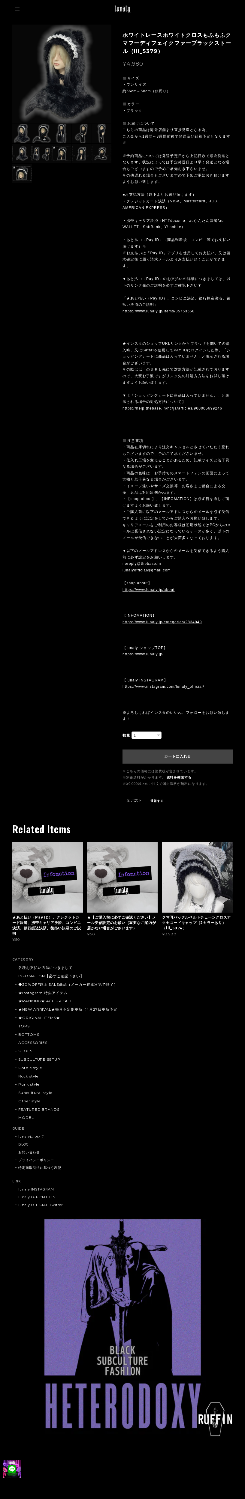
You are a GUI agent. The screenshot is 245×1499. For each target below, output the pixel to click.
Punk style (29, 1084)
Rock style (28, 1076)
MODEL (26, 1117)
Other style (29, 1101)
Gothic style (30, 1067)
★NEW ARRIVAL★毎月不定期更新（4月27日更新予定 (67, 1009)
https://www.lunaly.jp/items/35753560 (158, 311)
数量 (126, 735)
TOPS (24, 1026)
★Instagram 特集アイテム (43, 993)
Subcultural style (35, 1092)
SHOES (25, 1051)
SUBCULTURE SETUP (39, 1059)
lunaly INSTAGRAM (36, 1189)
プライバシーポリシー (36, 1160)
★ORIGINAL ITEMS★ (39, 1017)
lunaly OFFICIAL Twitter (40, 1205)
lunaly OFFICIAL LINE (38, 1197)
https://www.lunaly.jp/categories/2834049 (162, 622)
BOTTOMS (28, 1034)
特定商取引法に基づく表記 (40, 1168)
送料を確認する (179, 777)
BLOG (23, 1144)
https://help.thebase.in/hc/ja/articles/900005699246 (172, 408)
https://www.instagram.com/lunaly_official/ (163, 686)
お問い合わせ (29, 1152)
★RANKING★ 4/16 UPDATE (45, 1001)
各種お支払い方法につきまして (45, 967)
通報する (157, 801)
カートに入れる (177, 756)
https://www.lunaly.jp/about (148, 590)
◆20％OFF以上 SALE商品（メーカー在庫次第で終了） (68, 984)
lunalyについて (31, 1136)
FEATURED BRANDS (38, 1109)
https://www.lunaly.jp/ (143, 654)
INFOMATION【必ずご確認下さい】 (51, 976)
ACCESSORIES (33, 1042)
